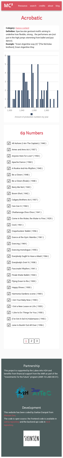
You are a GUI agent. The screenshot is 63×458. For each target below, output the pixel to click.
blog (58, 6)
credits (42, 6)
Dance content (22, 28)
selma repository (11, 422)
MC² (8, 5)
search (33, 6)
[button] (27, 143)
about (50, 6)
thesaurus (22, 6)
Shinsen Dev (9, 415)
